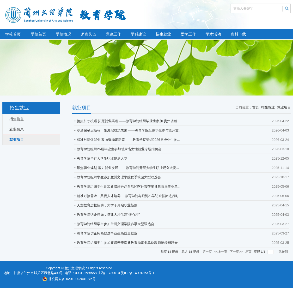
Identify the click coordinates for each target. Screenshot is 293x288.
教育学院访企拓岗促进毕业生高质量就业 (107, 233)
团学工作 (188, 34)
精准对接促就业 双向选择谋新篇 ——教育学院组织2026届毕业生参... (128, 140)
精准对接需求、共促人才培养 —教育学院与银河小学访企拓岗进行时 (128, 196)
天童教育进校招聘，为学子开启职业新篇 (107, 205)
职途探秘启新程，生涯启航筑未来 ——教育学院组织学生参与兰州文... (129, 130)
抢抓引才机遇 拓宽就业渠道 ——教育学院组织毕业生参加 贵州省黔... (128, 121)
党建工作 (113, 34)
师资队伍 (88, 34)
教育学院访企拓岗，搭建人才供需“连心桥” (108, 214)
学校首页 (13, 34)
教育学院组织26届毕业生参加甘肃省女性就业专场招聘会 (119, 149)
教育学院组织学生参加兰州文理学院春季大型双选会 (115, 224)
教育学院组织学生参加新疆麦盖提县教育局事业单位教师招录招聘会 (127, 243)
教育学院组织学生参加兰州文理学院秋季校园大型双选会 (119, 177)
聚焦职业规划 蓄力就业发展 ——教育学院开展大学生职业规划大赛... (128, 168)
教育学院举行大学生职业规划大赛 (102, 158)
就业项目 (284, 107)
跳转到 (284, 251)
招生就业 (163, 34)
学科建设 (138, 34)
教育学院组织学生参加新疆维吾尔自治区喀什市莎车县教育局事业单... (129, 186)
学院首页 (38, 34)
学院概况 (63, 34)
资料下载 (238, 34)
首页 (255, 107)
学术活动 (213, 34)
